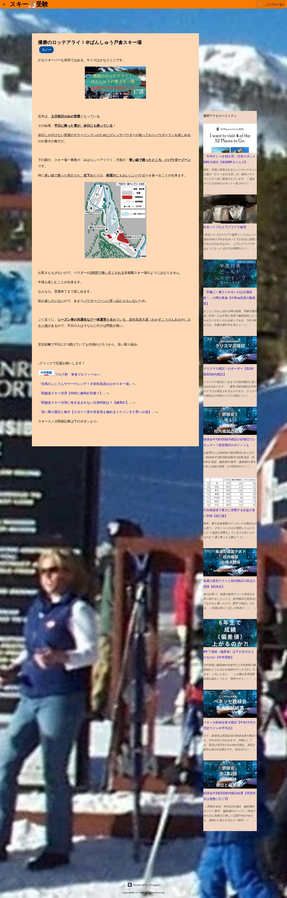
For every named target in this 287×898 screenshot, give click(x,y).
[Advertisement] (28, 855)
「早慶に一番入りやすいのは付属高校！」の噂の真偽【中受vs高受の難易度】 (229, 297)
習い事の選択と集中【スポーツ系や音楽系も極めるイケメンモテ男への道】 (96, 412)
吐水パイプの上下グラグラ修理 (224, 227)
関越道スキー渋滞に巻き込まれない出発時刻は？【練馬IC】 (85, 402)
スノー (46, 49)
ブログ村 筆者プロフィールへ (77, 374)
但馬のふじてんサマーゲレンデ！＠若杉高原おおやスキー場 (85, 384)
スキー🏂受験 (29, 4)
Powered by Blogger (143, 885)
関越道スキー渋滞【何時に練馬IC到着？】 (72, 393)
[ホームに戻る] (4, 4)
